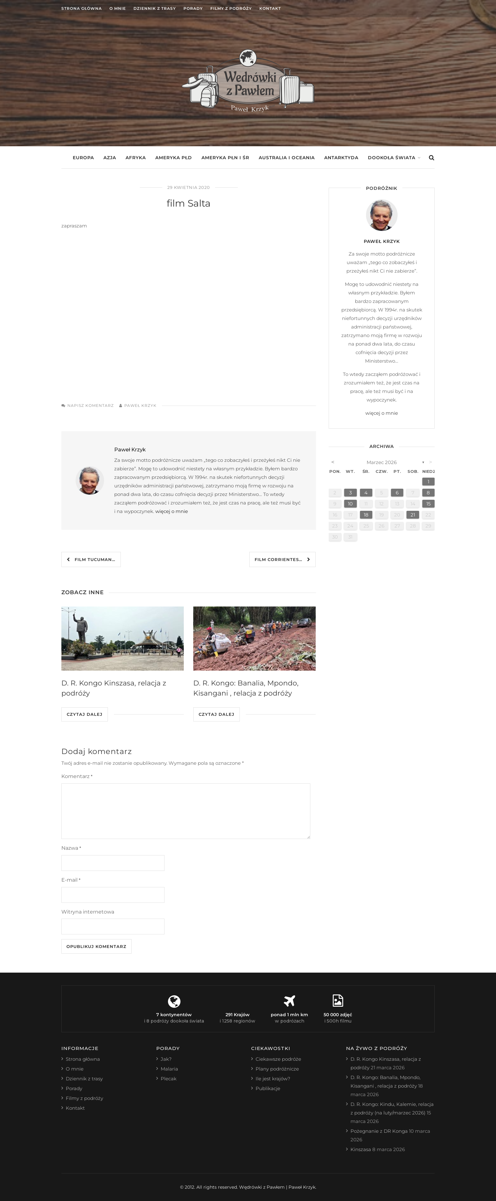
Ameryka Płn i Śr (225, 157)
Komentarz (76, 776)
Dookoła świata (391, 157)
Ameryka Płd (173, 157)
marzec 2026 (382, 462)
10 (350, 504)
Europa (83, 157)
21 (413, 515)
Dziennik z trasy (154, 8)
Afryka (136, 157)
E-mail (70, 880)
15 (428, 504)
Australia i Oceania (287, 157)
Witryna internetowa (87, 912)
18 (366, 515)
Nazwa (71, 848)
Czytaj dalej (84, 714)
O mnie (117, 8)
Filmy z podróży (231, 8)
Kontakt (270, 8)
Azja (109, 157)
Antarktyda (341, 157)
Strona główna (81, 8)
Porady (193, 8)
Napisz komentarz (90, 405)
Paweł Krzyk (140, 405)
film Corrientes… (282, 559)
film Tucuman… (91, 559)
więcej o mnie (171, 511)
